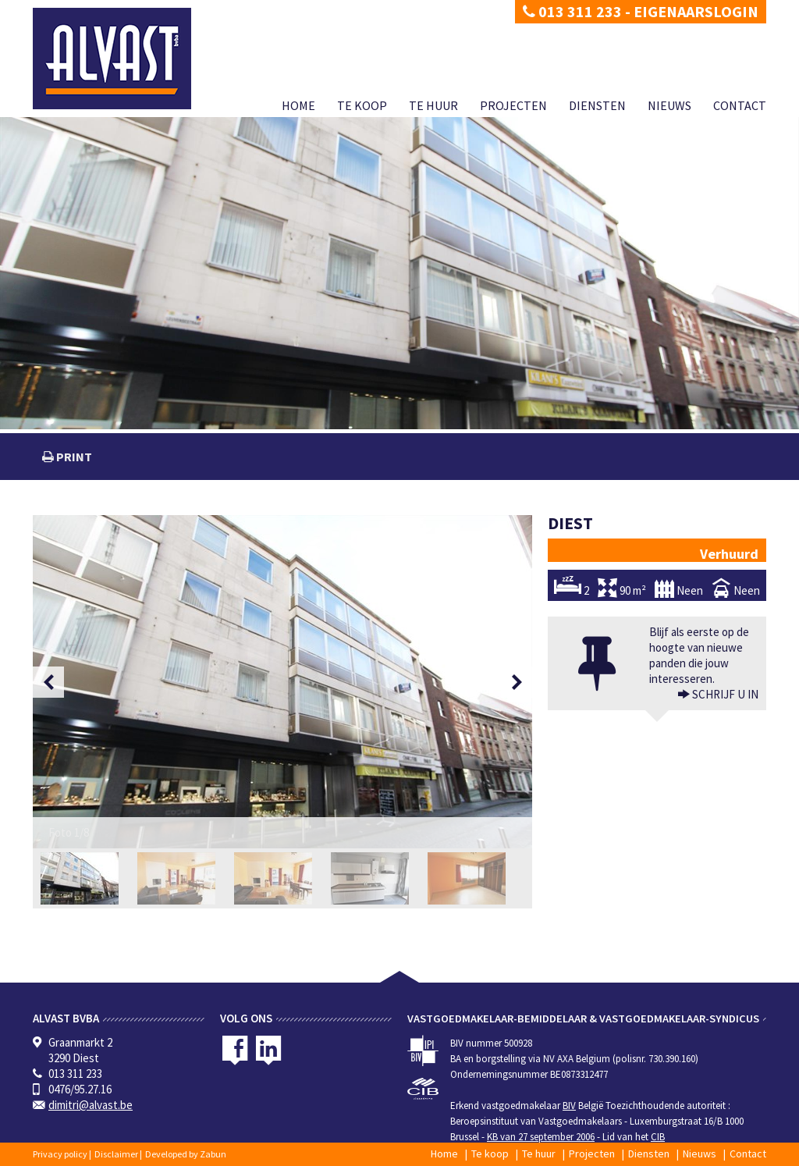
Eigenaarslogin (696, 11)
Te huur (433, 105)
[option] (282, 681)
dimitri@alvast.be (90, 1104)
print (73, 456)
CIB (658, 1136)
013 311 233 (572, 11)
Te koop (362, 105)
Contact (739, 105)
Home (298, 105)
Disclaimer (116, 1154)
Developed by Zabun (185, 1154)
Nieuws (669, 105)
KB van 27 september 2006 (541, 1136)
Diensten (597, 105)
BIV (569, 1105)
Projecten (513, 105)
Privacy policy (60, 1154)
